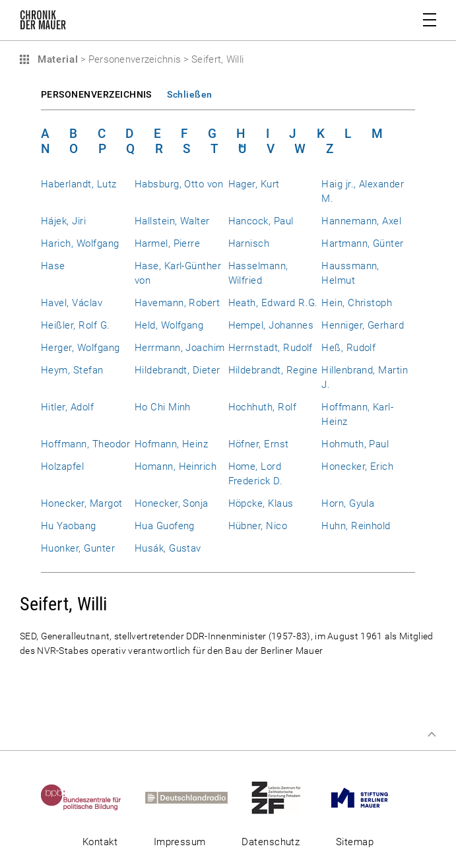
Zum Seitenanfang (431, 734)
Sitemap (355, 842)
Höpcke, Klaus (261, 503)
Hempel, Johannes (271, 325)
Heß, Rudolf (348, 348)
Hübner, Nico (258, 526)
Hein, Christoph (356, 303)
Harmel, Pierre (168, 243)
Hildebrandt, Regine (273, 370)
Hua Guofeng (165, 526)
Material (56, 59)
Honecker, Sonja (172, 503)
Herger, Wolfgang (80, 348)
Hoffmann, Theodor (85, 444)
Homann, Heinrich (176, 466)
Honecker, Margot (82, 503)
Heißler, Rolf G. (75, 325)
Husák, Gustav (168, 548)
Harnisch (249, 243)
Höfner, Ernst (258, 444)
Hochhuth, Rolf (262, 407)
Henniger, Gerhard (362, 325)
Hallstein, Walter (172, 221)
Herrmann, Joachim (180, 348)
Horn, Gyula (347, 503)
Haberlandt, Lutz (79, 184)
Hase (53, 266)
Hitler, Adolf (67, 407)
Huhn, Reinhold (356, 526)
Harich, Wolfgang (80, 243)
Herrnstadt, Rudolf (270, 348)
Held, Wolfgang (169, 325)
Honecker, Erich (357, 466)
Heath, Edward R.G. (273, 303)
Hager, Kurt (254, 184)
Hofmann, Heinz (172, 444)
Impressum (180, 842)
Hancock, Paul (261, 221)
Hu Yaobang (68, 526)
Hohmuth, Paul (355, 444)
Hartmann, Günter (362, 243)
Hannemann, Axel (361, 221)
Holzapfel (62, 466)
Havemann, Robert (177, 303)
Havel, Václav (71, 303)
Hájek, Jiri (63, 221)
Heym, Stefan (72, 370)
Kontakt (99, 842)
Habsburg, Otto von (179, 184)
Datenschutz (271, 842)
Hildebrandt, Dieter (177, 370)
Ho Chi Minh (163, 407)
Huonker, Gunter (78, 548)
